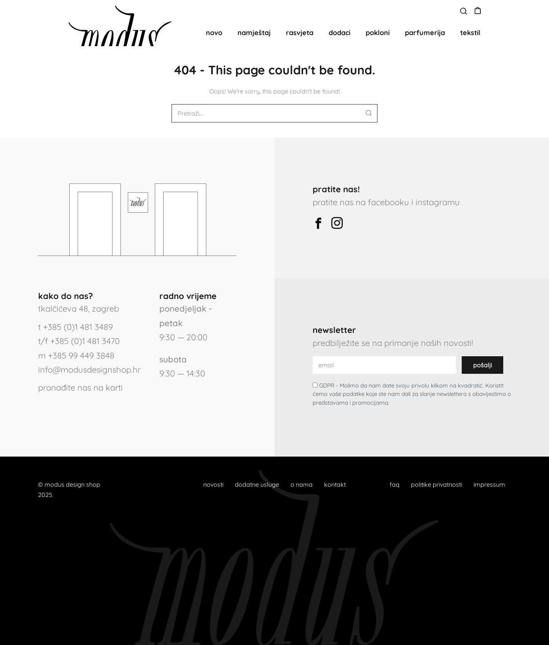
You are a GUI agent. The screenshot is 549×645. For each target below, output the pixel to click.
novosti (213, 484)
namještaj (254, 32)
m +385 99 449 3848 (76, 355)
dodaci (339, 32)
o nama (302, 484)
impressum (489, 484)
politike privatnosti (436, 484)
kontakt (335, 484)
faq (395, 484)
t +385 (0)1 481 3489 (75, 327)
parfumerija (425, 32)
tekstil (470, 32)
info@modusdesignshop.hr (89, 369)
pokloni (378, 32)
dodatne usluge (257, 484)
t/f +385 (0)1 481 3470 (79, 341)
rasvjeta (299, 32)
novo (214, 32)
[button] (463, 12)
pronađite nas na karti (80, 387)
